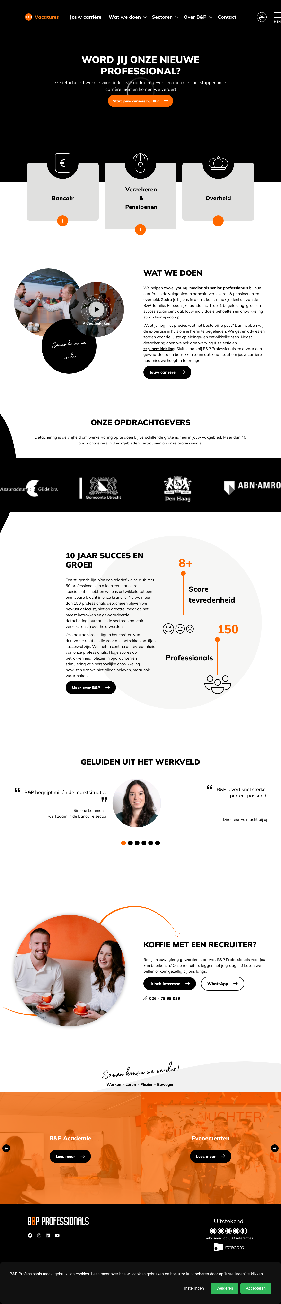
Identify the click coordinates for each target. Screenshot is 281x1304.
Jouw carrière (85, 17)
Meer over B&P (86, 687)
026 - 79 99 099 (161, 998)
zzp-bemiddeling (159, 348)
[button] (123, 843)
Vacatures (45, 17)
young (181, 287)
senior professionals (229, 287)
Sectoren (162, 17)
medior (196, 287)
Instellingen (194, 1288)
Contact (227, 17)
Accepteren (256, 1288)
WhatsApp (217, 983)
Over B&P (195, 17)
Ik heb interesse (164, 983)
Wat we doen (125, 17)
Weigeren (224, 1288)
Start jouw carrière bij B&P (136, 101)
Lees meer (65, 1156)
